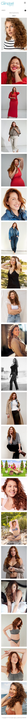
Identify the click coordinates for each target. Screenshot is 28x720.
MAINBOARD (24, 717)
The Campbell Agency (7, 4)
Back (3, 10)
